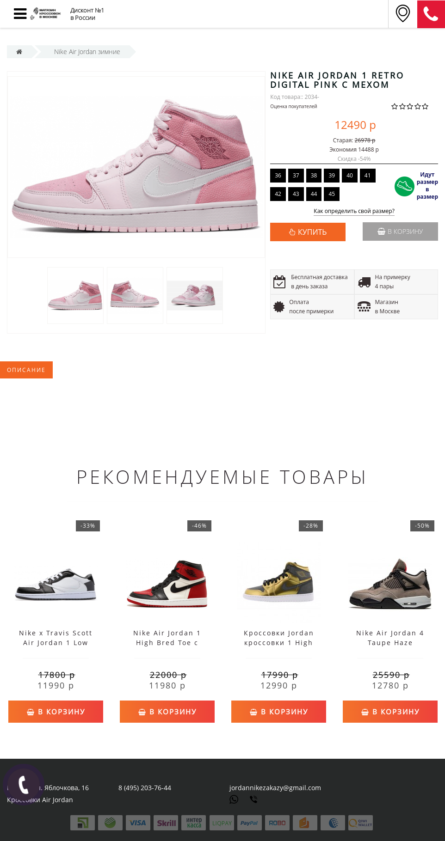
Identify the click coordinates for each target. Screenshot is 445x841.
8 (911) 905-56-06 (431, 14)
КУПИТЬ (312, 232)
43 (296, 194)
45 (331, 194)
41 (368, 175)
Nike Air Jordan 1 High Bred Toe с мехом (167, 642)
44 (314, 194)
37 (296, 175)
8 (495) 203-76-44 (144, 787)
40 (349, 175)
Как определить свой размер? (354, 211)
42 (278, 194)
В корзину (400, 231)
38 (314, 175)
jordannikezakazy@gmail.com (275, 787)
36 (278, 175)
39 (331, 175)
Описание (26, 370)
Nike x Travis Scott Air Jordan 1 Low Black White (56, 642)
